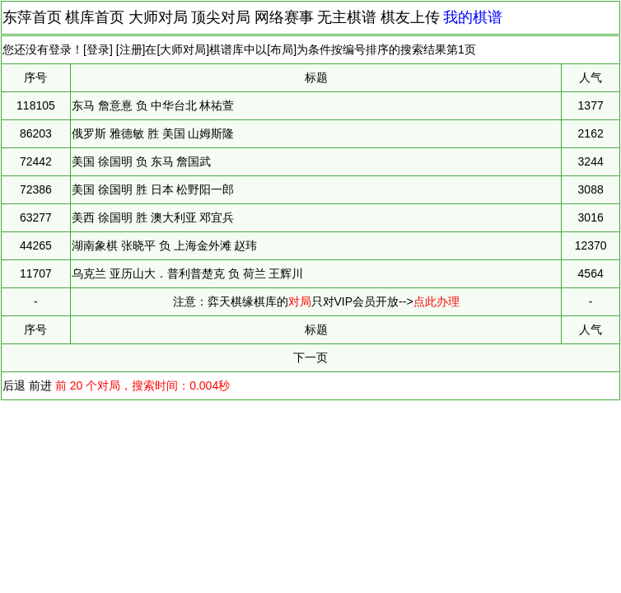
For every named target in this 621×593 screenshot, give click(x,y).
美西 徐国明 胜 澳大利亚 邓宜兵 (153, 217)
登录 (98, 49)
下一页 (310, 357)
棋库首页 (94, 17)
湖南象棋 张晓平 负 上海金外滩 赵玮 (165, 245)
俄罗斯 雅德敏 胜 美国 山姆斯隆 (153, 133)
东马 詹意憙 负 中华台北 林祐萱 (153, 105)
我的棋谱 (472, 17)
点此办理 (436, 301)
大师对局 (158, 17)
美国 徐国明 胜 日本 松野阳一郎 (153, 189)
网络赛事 (284, 17)
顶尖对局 (220, 17)
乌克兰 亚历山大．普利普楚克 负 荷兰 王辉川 (188, 273)
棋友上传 (410, 17)
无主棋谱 (346, 17)
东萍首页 (32, 17)
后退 (14, 385)
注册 (130, 49)
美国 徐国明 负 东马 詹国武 (142, 161)
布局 (281, 49)
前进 (40, 385)
